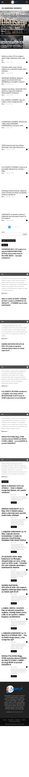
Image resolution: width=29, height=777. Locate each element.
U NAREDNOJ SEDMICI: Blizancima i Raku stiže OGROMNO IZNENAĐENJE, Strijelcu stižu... (14, 174)
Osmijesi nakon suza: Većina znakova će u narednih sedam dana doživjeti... (14, 82)
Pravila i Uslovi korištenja (14, 772)
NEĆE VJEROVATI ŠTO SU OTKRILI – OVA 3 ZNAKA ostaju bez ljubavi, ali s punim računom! (14, 540)
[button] (2, 2)
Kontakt (23, 770)
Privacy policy (11, 770)
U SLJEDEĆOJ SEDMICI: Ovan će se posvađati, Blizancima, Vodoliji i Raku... (14, 220)
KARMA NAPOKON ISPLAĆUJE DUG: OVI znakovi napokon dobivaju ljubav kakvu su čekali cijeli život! (14, 639)
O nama (4, 770)
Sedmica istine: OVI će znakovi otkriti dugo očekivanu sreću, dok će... (13, 58)
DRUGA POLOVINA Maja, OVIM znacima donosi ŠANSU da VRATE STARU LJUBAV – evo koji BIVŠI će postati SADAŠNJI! (14, 711)
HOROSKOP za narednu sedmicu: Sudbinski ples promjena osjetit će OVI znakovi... (14, 267)
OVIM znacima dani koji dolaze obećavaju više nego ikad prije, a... (14, 197)
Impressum (17, 770)
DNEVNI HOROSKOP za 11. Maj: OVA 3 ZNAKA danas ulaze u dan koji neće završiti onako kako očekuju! (14, 563)
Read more (5, 344)
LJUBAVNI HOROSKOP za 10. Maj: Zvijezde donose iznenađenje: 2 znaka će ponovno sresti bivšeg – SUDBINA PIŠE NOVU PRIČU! (14, 586)
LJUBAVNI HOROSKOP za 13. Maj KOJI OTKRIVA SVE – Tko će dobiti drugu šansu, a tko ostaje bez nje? (14, 687)
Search (3, 283)
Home (3, 6)
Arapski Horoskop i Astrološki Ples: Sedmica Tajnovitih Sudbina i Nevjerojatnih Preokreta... (14, 129)
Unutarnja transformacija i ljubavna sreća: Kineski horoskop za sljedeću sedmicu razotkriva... (14, 243)
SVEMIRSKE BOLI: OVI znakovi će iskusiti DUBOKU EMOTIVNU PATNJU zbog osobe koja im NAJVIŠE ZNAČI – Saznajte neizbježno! (14, 304)
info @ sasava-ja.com (17, 763)
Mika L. (3, 33)
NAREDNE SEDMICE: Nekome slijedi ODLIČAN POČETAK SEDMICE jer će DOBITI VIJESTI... (14, 105)
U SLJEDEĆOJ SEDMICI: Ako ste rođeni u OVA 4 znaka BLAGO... (13, 152)
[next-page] (19, 278)
